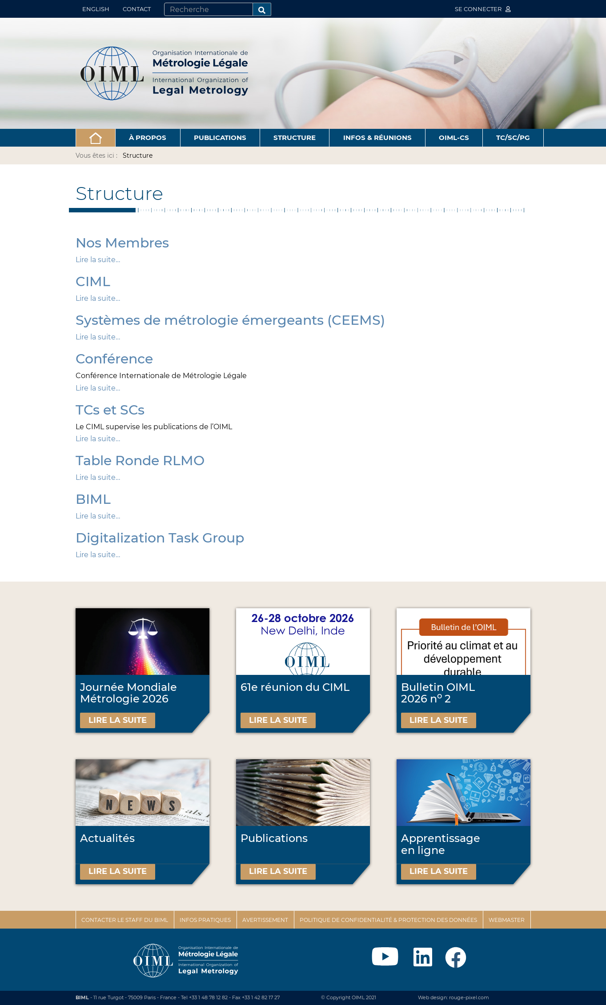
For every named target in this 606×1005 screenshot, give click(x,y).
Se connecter (483, 8)
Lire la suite (117, 720)
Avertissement (265, 920)
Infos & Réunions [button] (377, 137)
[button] (96, 138)
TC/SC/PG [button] (513, 137)
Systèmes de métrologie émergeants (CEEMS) (230, 320)
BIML (93, 499)
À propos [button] (147, 137)
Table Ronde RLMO (140, 460)
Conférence (114, 359)
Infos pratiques (205, 920)
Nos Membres (122, 243)
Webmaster (507, 920)
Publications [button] (220, 137)
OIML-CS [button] (454, 137)
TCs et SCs (110, 410)
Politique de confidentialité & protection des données (388, 920)
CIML (93, 281)
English (95, 8)
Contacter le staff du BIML (124, 920)
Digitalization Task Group (160, 538)
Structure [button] (294, 137)
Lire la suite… (98, 259)
